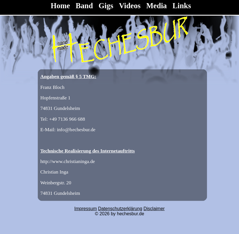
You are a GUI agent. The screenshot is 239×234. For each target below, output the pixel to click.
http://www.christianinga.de (67, 161)
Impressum (85, 208)
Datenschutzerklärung (120, 208)
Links (182, 5)
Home (61, 5)
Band (84, 5)
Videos (130, 5)
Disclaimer (154, 208)
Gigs (105, 5)
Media (156, 5)
